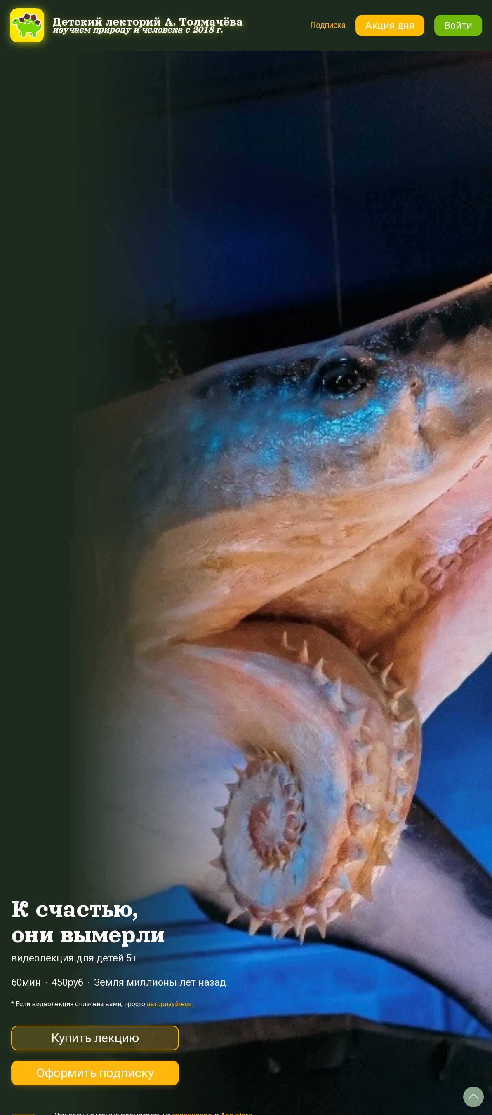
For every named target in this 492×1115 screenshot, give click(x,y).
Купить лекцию (95, 1038)
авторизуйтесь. (170, 1004)
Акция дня (389, 25)
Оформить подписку (95, 1073)
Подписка (323, 25)
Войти (458, 25)
